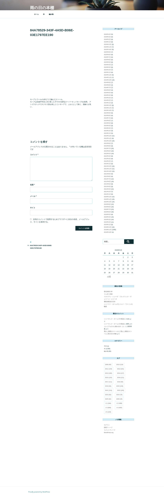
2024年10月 (107, 80)
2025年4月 (107, 65)
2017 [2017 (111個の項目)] (108, 382)
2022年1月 (107, 163)
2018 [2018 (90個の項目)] (120, 382)
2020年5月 (107, 214)
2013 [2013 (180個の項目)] (108, 373)
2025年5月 (107, 62)
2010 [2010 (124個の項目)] (119, 364)
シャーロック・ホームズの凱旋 (114, 319)
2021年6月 (107, 181)
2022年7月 (107, 148)
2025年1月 (107, 72)
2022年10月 (107, 141)
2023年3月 (107, 128)
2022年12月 (107, 136)
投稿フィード (108, 427)
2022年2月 (107, 161)
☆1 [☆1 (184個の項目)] (108, 403)
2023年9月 (107, 113)
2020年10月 (107, 202)
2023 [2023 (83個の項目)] (108, 395)
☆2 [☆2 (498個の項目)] (119, 403)
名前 (32, 185)
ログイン (107, 425)
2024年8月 (107, 85)
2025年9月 (107, 52)
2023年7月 (107, 118)
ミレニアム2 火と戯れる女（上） (114, 326)
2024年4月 (107, 95)
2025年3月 (107, 67)
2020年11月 (107, 199)
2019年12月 (107, 227)
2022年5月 (107, 153)
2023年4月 (107, 125)
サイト (32, 208)
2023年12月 (107, 105)
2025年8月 (107, 54)
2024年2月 (107, 100)
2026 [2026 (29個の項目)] (119, 399)
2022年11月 (107, 138)
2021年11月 (107, 169)
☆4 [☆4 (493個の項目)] (119, 407)
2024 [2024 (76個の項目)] (119, 395)
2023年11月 (107, 108)
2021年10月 (107, 171)
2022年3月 (107, 158)
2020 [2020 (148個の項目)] (119, 386)
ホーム (36, 14)
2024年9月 (107, 82)
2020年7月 (107, 209)
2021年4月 (107, 186)
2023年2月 (107, 131)
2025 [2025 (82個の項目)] (108, 399)
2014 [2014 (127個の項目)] (120, 373)
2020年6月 (107, 212)
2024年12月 (107, 75)
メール (33, 196)
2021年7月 (107, 179)
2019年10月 (107, 232)
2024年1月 (107, 103)
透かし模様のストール (111, 331)
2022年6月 (107, 151)
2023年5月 (107, 123)
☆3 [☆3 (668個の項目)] (108, 407)
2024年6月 (107, 90)
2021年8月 (107, 176)
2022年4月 (107, 156)
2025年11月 (107, 47)
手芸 (105, 346)
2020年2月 (107, 222)
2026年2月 (107, 39)
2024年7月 (107, 87)
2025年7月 (107, 57)
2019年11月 (107, 229)
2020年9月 (107, 204)
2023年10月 (107, 110)
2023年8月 (107, 115)
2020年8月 (107, 207)
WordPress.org (108, 432)
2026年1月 (107, 42)
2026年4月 (107, 34)
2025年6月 (107, 59)
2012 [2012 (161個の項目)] (120, 369)
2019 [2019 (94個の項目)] (108, 386)
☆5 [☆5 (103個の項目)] (108, 412)
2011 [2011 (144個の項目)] (108, 369)
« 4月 (109, 276)
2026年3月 (107, 37)
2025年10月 (107, 49)
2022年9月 (107, 143)
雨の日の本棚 (42, 8)
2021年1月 (107, 194)
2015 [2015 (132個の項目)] (108, 377)
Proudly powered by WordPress (39, 492)
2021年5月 (107, 184)
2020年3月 (107, 219)
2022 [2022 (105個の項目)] (120, 390)
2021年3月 (107, 189)
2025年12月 (107, 44)
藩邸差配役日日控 (109, 301)
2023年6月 (107, 120)
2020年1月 (107, 224)
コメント (34, 155)
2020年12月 (107, 196)
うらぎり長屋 (108, 294)
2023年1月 (107, 133)
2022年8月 (107, 146)
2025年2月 (107, 70)
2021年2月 (107, 191)
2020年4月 (107, 217)
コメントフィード (109, 430)
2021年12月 (107, 166)
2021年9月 (107, 174)
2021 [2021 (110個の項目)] (108, 390)
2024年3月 (107, 98)
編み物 (51, 14)
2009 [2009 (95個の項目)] (108, 364)
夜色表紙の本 (108, 291)
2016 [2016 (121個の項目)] (120, 377)
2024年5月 (107, 92)
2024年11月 (107, 77)
